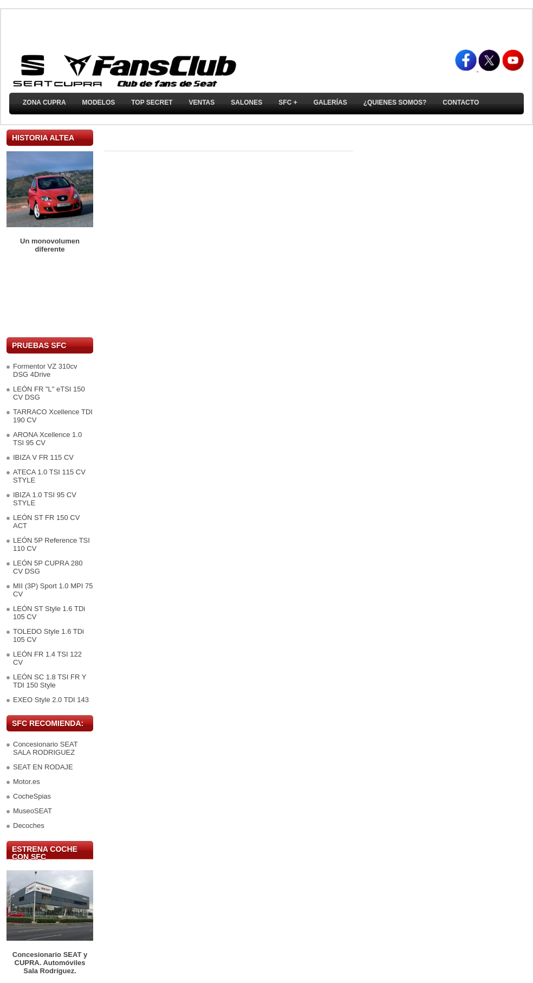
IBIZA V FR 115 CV (43, 457)
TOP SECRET (151, 102)
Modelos (98, 102)
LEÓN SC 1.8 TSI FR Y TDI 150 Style (49, 681)
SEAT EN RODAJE (43, 767)
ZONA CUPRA (44, 102)
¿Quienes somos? (395, 102)
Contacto (461, 102)
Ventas (201, 102)
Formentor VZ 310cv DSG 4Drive (45, 370)
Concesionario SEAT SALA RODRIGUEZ (45, 748)
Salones (246, 102)
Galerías (330, 102)
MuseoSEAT (32, 811)
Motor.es (26, 782)
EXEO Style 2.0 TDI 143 (51, 700)
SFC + (287, 102)
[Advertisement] (49, 295)
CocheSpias (32, 796)
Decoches (28, 825)
